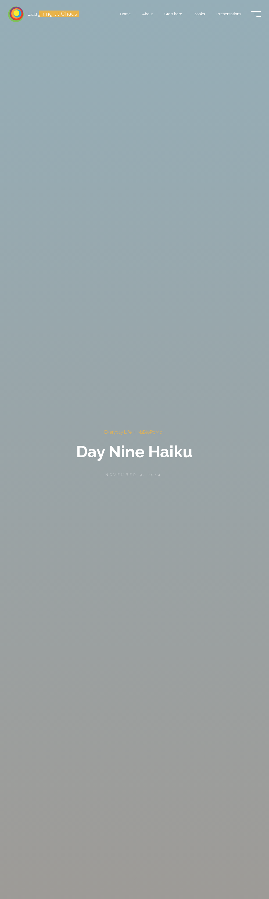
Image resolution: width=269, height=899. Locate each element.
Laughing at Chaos (52, 13)
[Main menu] (256, 14)
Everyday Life (118, 432)
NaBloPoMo (150, 432)
